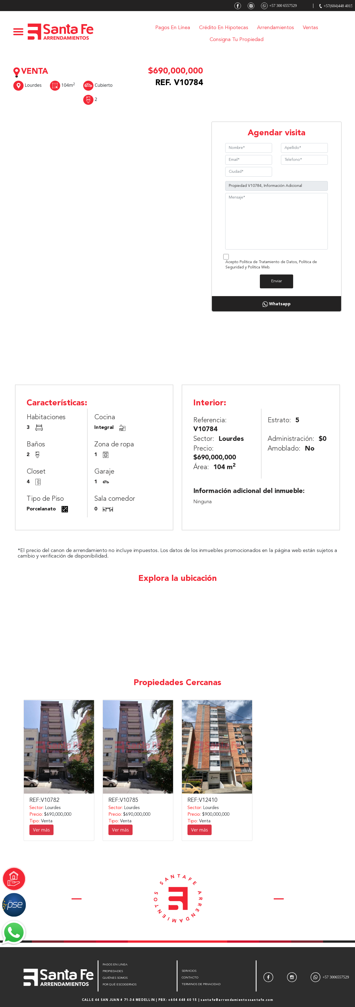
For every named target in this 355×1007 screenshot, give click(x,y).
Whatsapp (276, 304)
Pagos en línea (172, 27)
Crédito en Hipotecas (223, 27)
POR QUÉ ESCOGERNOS (119, 984)
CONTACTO (190, 977)
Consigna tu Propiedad (236, 39)
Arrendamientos (275, 27)
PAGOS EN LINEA (115, 964)
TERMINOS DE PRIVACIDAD (201, 984)
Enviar (276, 281)
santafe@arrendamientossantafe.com (237, 1000)
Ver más (41, 830)
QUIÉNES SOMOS (115, 978)
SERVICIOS (189, 971)
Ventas (310, 27)
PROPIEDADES (113, 971)
